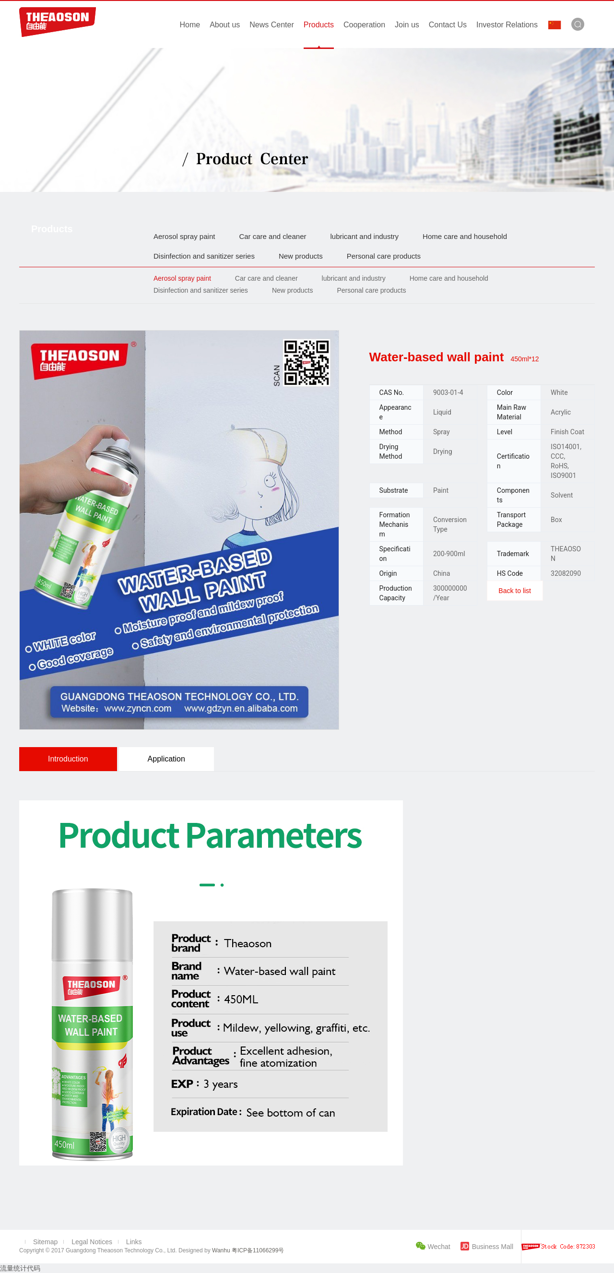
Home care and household (465, 236)
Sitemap (45, 1242)
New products (301, 256)
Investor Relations (507, 25)
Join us (407, 25)
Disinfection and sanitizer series (204, 256)
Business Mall (492, 1246)
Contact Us (448, 25)
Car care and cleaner (272, 236)
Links (134, 1242)
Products (319, 25)
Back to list (514, 591)
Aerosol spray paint (184, 236)
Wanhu (221, 1250)
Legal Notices (91, 1242)
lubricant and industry (364, 236)
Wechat (440, 1246)
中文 (555, 25)
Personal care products (384, 256)
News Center (271, 25)
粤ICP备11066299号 (257, 1250)
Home (189, 25)
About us (225, 25)
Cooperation (364, 25)
